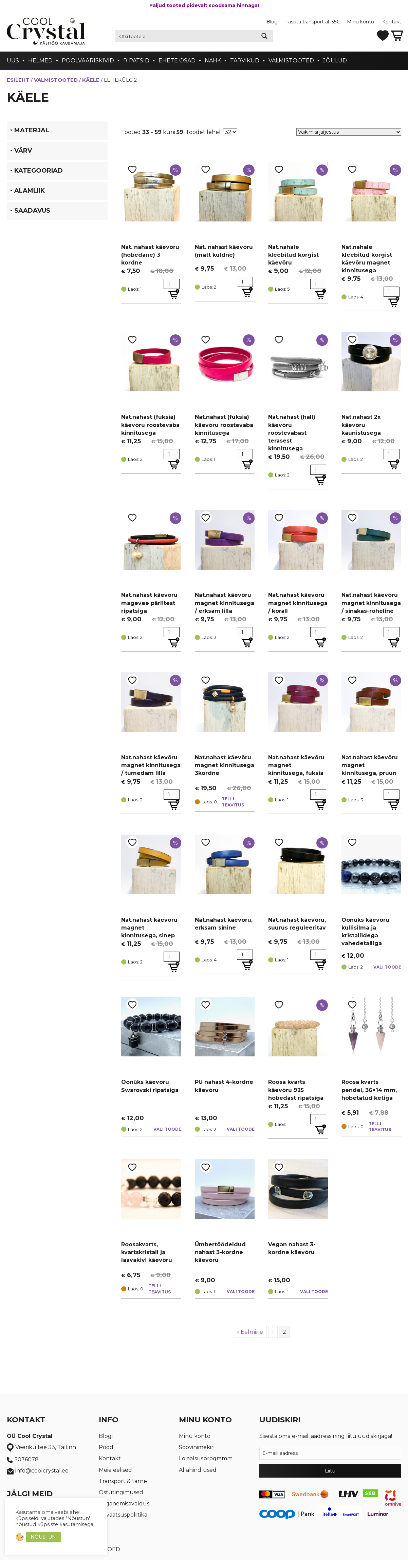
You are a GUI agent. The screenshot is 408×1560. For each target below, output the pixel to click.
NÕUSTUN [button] (43, 1537)
